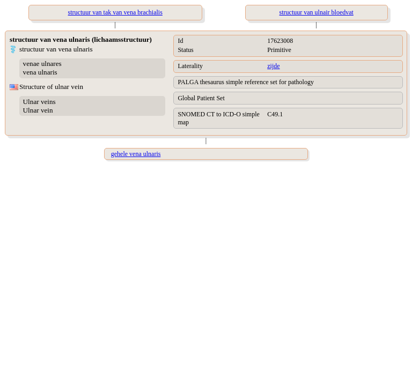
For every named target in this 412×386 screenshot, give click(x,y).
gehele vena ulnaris (136, 154)
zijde (273, 66)
